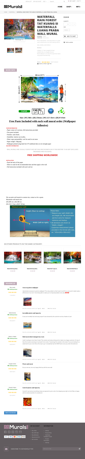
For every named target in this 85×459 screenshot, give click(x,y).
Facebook (5, 432)
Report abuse (52, 308)
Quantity (66, 21)
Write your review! (10, 412)
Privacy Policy (48, 432)
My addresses (35, 435)
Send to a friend (43, 63)
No (43, 308)
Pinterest (13, 432)
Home (60, 7)
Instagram (16, 432)
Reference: (39, 36)
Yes (39, 308)
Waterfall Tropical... (52, 268)
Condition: (39, 37)
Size (65, 27)
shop (69, 7)
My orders (34, 430)
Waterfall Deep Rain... (12, 268)
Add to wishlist (69, 42)
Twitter (9, 432)
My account (37, 1)
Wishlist (29, 1)
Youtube (20, 432)
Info (78, 7)
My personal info (36, 437)
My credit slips (35, 432)
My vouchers (35, 439)
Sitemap (47, 442)
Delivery (47, 430)
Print (50, 63)
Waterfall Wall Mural (72, 268)
